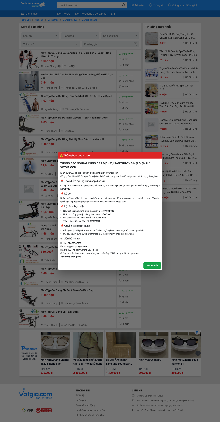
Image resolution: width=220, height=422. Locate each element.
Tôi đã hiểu (152, 265)
